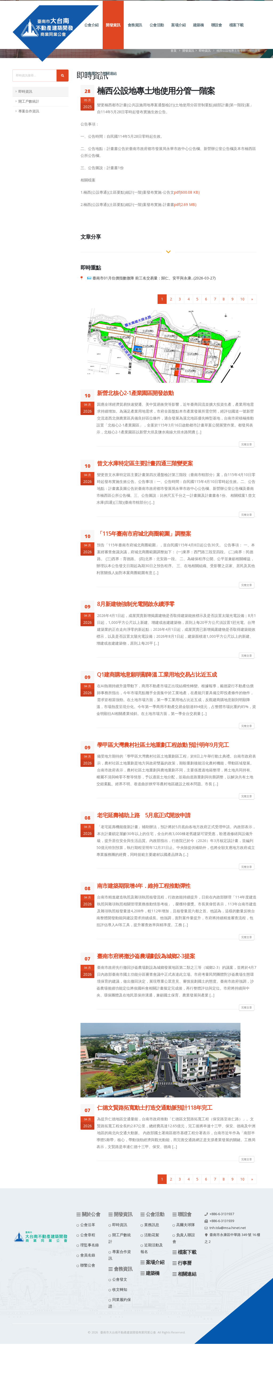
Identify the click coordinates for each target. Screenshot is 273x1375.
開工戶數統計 (28, 101)
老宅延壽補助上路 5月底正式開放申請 (143, 815)
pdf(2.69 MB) (185, 204)
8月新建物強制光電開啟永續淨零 (135, 604)
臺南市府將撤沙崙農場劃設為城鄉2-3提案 (146, 956)
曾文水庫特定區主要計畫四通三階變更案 (145, 463)
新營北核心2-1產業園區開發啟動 (135, 393)
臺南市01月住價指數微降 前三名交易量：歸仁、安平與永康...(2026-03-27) (154, 277)
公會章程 (87, 1234)
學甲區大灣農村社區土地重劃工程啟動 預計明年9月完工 (163, 744)
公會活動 (157, 30)
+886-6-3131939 (222, 1221)
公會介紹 (91, 30)
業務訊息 (151, 1224)
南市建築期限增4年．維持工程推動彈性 (143, 885)
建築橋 (198, 30)
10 (242, 299)
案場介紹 (178, 30)
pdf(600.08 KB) (187, 192)
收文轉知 (119, 1289)
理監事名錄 (89, 1244)
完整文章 (246, 444)
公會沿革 (87, 1224)
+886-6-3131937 (222, 1214)
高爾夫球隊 (185, 1224)
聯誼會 (216, 30)
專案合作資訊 (28, 111)
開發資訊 (113, 30)
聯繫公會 (87, 1265)
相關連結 (109, 79)
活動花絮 (151, 1234)
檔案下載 (236, 30)
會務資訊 (135, 30)
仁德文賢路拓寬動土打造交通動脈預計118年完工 (154, 1107)
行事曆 (89, 79)
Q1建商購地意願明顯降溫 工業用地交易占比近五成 (157, 674)
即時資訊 (25, 91)
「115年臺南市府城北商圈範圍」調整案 (144, 533)
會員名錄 (87, 1255)
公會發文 (119, 1279)
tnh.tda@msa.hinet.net (228, 1228)
